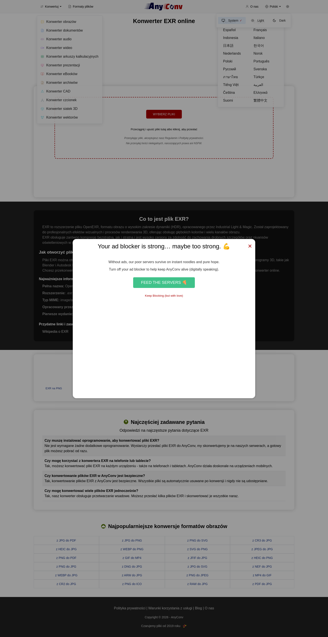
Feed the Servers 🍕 (164, 282)
